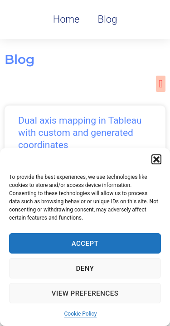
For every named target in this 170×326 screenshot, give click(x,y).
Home (66, 19)
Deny (85, 268)
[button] (156, 159)
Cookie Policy (80, 314)
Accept (85, 244)
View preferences (85, 293)
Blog (107, 19)
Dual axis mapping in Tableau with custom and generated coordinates (80, 133)
